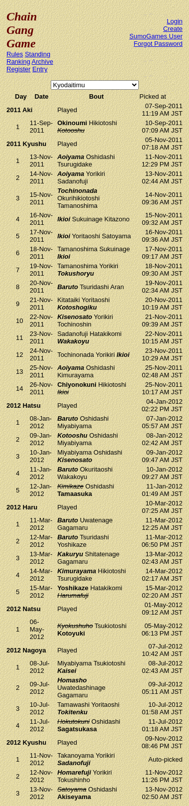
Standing (37, 54)
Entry (39, 69)
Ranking (18, 61)
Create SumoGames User (156, 32)
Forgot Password (158, 43)
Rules (14, 54)
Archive (42, 61)
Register (18, 69)
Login (175, 21)
